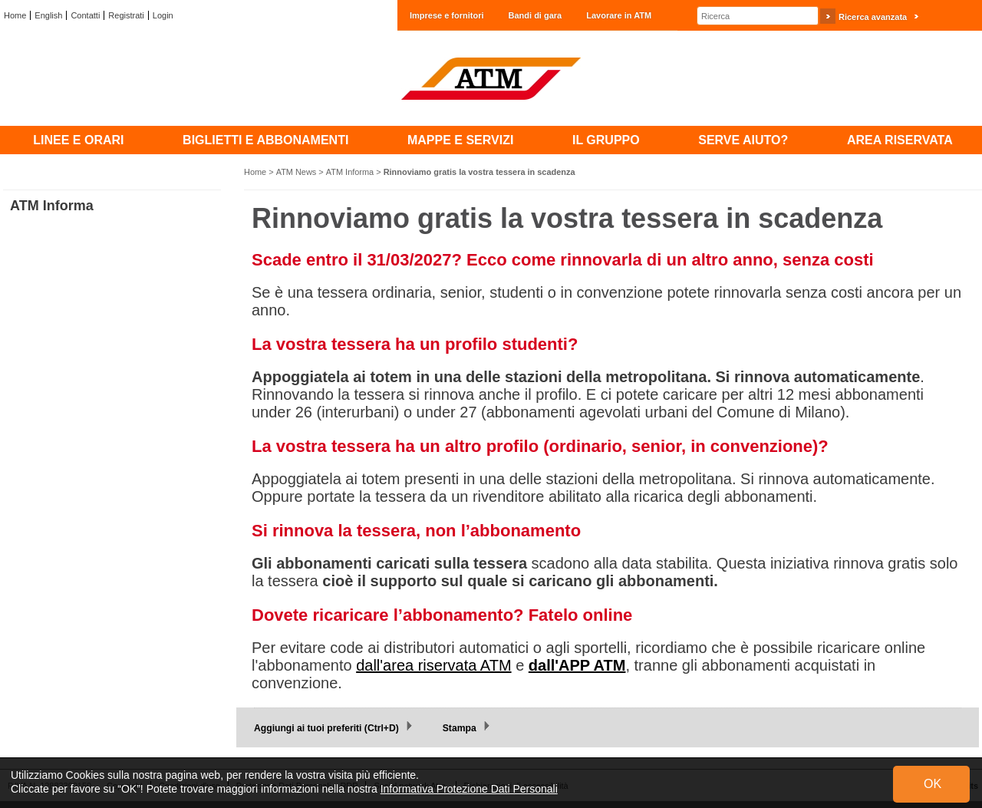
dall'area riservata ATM (433, 665)
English (48, 15)
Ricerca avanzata (873, 16)
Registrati (125, 15)
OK (932, 783)
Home (15, 15)
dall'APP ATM (577, 665)
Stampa (459, 728)
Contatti (85, 15)
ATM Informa (350, 171)
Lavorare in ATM (618, 15)
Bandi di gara (535, 15)
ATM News (296, 171)
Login (163, 15)
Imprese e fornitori (447, 15)
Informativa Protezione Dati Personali (469, 789)
